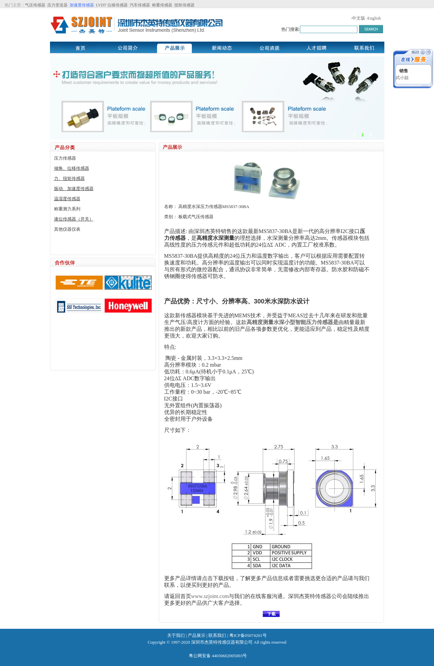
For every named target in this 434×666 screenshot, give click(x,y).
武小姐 (402, 77)
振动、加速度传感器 (74, 188)
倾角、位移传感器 (71, 168)
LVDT (100, 5)
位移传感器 (117, 5)
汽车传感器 (140, 5)
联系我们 (217, 635)
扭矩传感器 (184, 5)
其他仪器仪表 (67, 229)
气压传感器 (35, 5)
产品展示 (196, 635)
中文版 (358, 18)
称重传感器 (162, 5)
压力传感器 (65, 158)
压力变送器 (57, 5)
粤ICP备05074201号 (248, 635)
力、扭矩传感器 (69, 178)
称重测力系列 (67, 208)
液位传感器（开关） (74, 219)
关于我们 (176, 635)
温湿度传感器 (67, 198)
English (374, 18)
